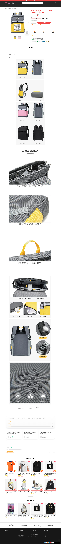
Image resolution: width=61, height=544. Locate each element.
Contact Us (32, 535)
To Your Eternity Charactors (11, 8)
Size (31, 17)
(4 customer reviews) (37, 14)
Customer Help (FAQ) (34, 536)
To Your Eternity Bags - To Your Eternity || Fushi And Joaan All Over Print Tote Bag (37, 516)
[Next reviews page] (54, 452)
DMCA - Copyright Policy (21, 535)
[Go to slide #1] (15, 37)
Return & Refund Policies (34, 534)
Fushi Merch (37, 407)
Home (6, 8)
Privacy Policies (20, 534)
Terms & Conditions (20, 533)
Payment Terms (33, 533)
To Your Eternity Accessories (39, 408)
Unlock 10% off (59, 540)
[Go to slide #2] (19, 37)
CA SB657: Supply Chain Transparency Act (23, 536)
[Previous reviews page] (49, 452)
